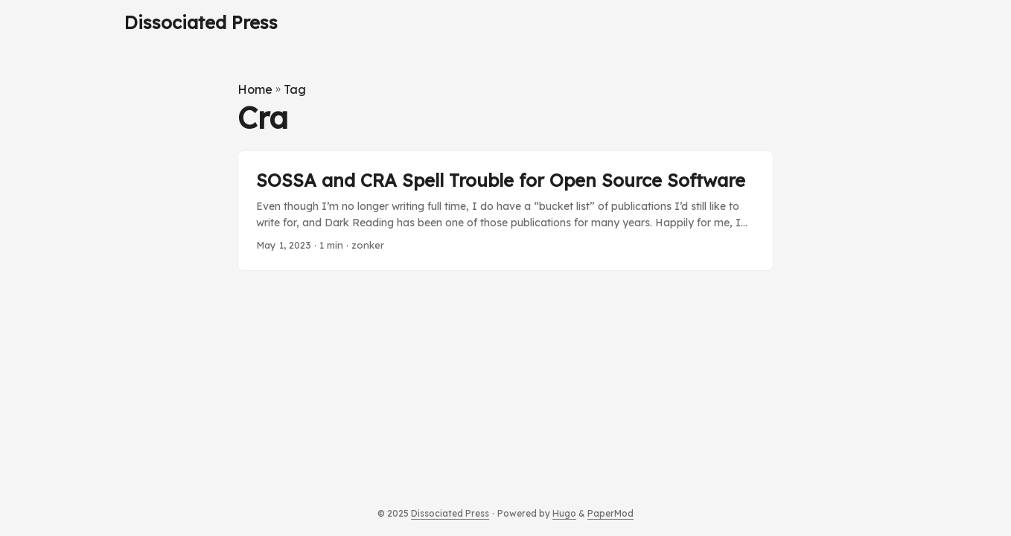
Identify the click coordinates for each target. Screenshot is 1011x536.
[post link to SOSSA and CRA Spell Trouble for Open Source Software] (505, 211)
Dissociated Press (201, 22)
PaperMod (610, 513)
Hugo (564, 513)
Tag (295, 89)
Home (254, 89)
